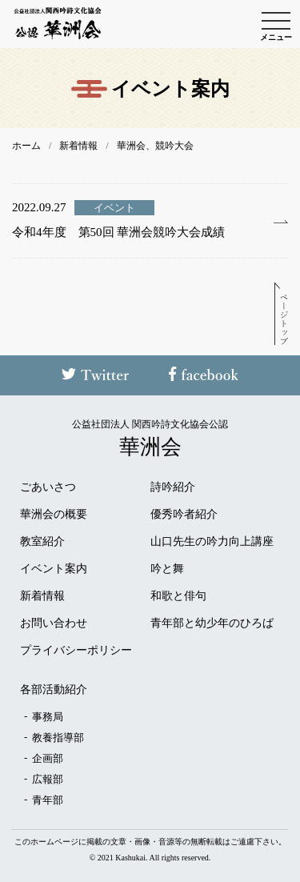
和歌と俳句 (178, 596)
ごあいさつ (48, 487)
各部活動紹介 (53, 690)
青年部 (47, 800)
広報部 (47, 779)
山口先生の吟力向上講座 (212, 541)
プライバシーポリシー (76, 650)
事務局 (47, 717)
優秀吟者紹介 (184, 514)
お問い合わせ (53, 623)
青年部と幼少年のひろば (212, 623)
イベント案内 (53, 569)
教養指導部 (58, 737)
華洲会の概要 (53, 514)
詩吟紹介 (172, 487)
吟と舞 (167, 569)
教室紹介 (42, 541)
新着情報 (42, 596)
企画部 (47, 758)
